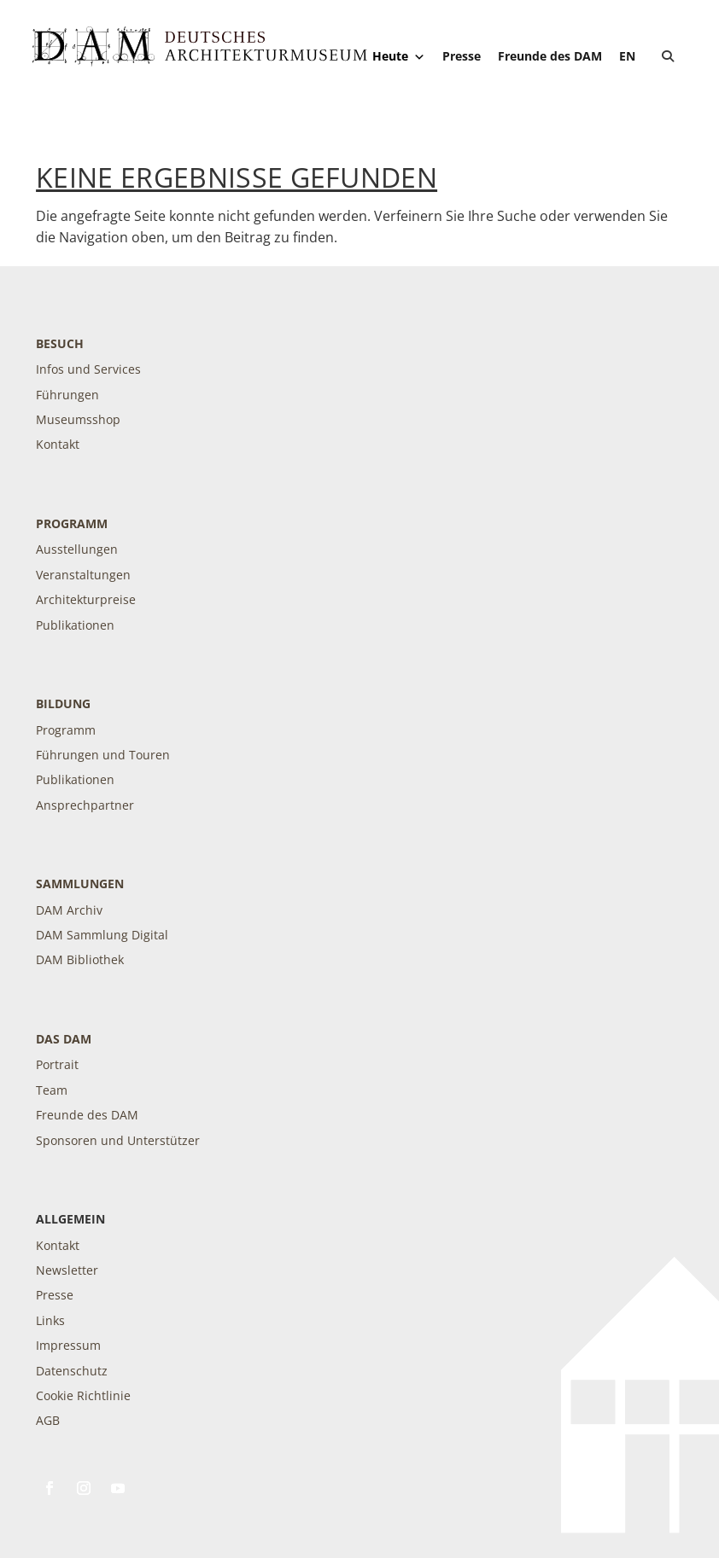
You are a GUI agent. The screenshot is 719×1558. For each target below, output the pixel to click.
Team (51, 1090)
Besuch (60, 343)
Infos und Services (88, 369)
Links (50, 1320)
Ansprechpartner (85, 805)
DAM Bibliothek (80, 959)
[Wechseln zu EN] (627, 56)
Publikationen (75, 625)
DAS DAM (63, 1039)
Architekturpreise (86, 599)
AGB (48, 1420)
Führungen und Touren (103, 755)
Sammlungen (80, 883)
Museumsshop (78, 419)
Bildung (63, 703)
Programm (72, 523)
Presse (461, 56)
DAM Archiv (69, 910)
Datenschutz (72, 1371)
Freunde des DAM (550, 56)
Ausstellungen (77, 549)
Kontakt (57, 444)
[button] (667, 56)
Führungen (67, 395)
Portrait (57, 1064)
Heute (398, 56)
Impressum (68, 1345)
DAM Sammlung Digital (102, 935)
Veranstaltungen (83, 575)
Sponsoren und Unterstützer (118, 1140)
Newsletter (67, 1270)
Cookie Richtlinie (83, 1395)
